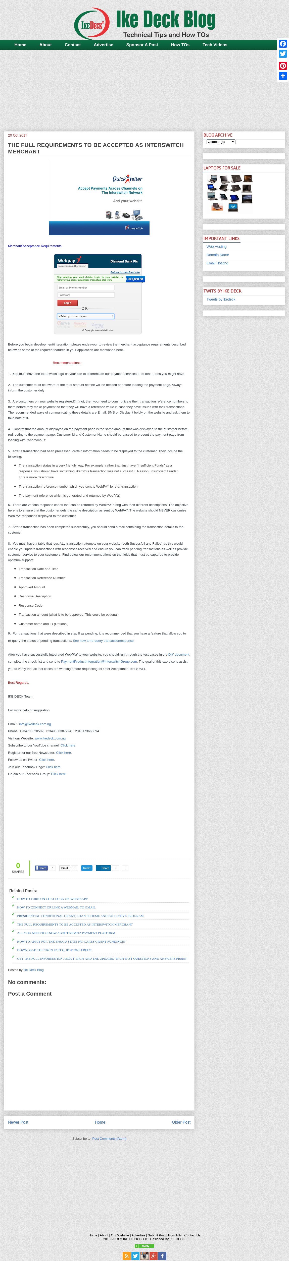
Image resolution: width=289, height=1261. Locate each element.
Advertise (103, 44)
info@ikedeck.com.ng (35, 724)
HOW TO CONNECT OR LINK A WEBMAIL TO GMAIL (56, 907)
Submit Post (156, 1235)
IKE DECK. (178, 1239)
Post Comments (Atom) (109, 1138)
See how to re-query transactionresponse (103, 641)
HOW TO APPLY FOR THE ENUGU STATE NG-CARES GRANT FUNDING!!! (71, 941)
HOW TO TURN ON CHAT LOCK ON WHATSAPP (52, 899)
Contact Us (192, 1235)
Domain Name (218, 255)
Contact (73, 44)
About (45, 44)
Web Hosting (217, 247)
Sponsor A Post (142, 44)
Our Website (120, 1235)
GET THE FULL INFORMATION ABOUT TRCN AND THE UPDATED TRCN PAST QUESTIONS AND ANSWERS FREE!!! (102, 958)
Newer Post (18, 1122)
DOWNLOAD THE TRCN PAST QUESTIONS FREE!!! (54, 950)
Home (20, 44)
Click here (68, 745)
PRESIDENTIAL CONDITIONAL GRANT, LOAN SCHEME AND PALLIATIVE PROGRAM (80, 916)
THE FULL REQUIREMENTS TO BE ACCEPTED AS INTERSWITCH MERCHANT (75, 924)
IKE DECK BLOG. (136, 1239)
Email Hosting (217, 263)
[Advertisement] (144, 88)
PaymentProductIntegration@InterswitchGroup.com (99, 661)
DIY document (178, 654)
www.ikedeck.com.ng (50, 738)
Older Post (181, 1122)
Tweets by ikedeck (221, 299)
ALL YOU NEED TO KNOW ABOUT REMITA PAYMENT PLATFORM (66, 933)
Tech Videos (215, 44)
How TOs (180, 44)
